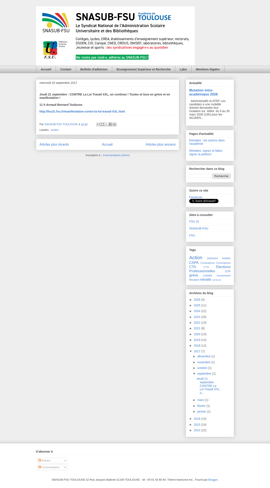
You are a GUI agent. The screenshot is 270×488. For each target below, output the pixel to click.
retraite (205, 280)
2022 (197, 322)
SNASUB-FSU (198, 228)
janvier (202, 411)
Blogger (213, 479)
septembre (204, 373)
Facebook (195, 197)
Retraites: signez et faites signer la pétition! (205, 152)
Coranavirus (207, 262)
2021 (197, 328)
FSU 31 (194, 221)
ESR (228, 271)
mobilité (207, 275)
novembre (204, 362)
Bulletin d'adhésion (94, 69)
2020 (197, 334)
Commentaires (48, 467)
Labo (183, 69)
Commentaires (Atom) (116, 155)
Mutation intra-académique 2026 (203, 92)
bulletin (226, 258)
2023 (197, 317)
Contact (65, 69)
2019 (197, 340)
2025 (197, 305)
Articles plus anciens (161, 144)
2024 (197, 311)
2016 (197, 418)
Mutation (194, 279)
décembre (204, 356)
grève (193, 275)
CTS (206, 267)
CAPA (193, 263)
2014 (197, 430)
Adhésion (212, 258)
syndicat (216, 280)
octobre (202, 368)
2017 (197, 351)
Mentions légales (208, 69)
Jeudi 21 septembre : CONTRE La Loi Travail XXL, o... (208, 385)
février (201, 406)
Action (54, 129)
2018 (197, 345)
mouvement (224, 275)
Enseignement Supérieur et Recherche (144, 69)
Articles (44, 460)
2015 (197, 424)
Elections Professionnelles (210, 269)
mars (201, 400)
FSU (192, 235)
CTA (192, 267)
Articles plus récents (54, 144)
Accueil (46, 69)
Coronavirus (223, 262)
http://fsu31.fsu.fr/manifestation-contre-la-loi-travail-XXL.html (82, 111)
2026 (197, 299)
